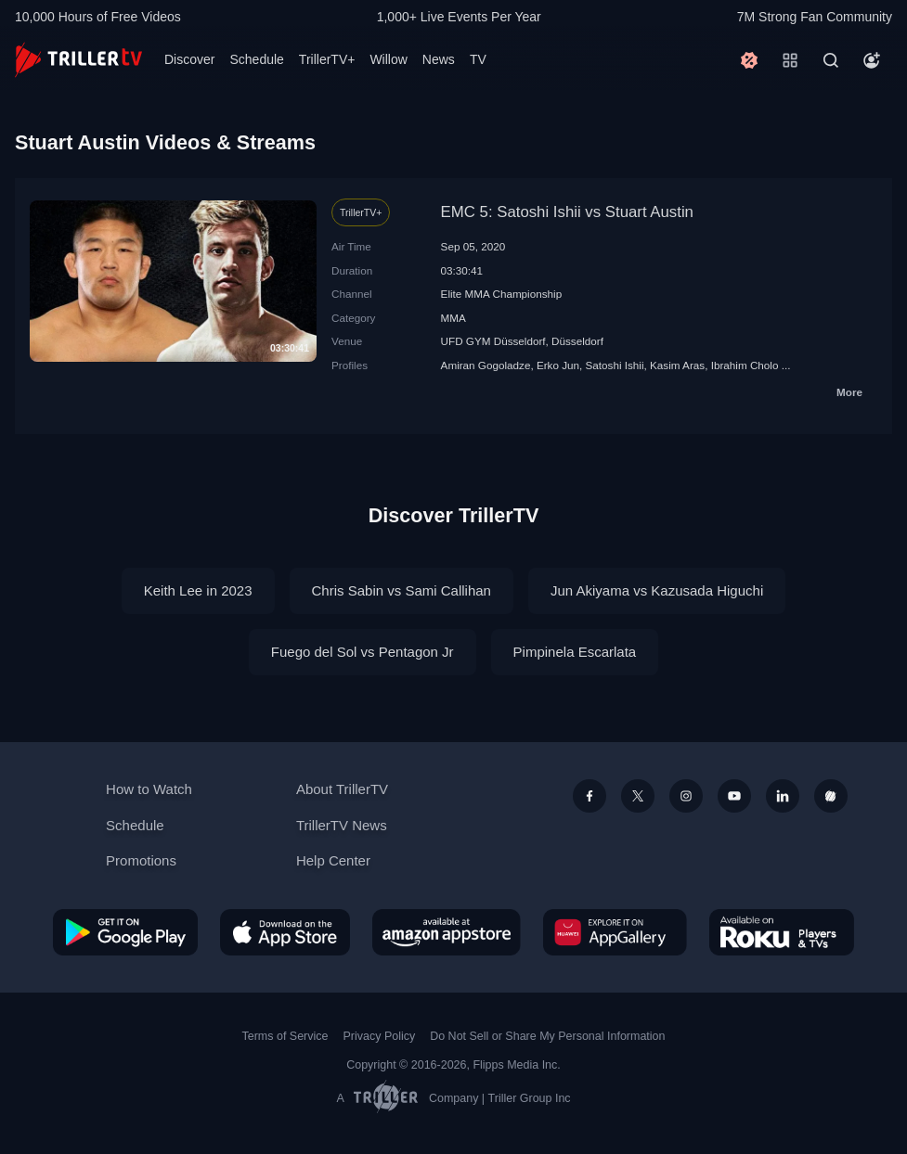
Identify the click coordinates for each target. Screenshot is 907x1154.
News (438, 59)
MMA (453, 318)
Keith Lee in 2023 (198, 590)
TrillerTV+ (327, 59)
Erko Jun (558, 365)
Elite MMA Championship (502, 294)
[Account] (871, 60)
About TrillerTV (342, 789)
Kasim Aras (677, 365)
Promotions (141, 860)
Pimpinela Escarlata (575, 652)
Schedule (256, 59)
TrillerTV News (341, 825)
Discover (189, 59)
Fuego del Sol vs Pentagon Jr (362, 652)
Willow (388, 59)
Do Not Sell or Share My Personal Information (547, 1036)
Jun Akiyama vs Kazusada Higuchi (657, 590)
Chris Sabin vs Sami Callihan (401, 590)
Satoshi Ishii (615, 365)
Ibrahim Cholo (745, 365)
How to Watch (149, 789)
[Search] (830, 60)
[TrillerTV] (78, 60)
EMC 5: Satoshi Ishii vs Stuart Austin (567, 212)
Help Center (333, 860)
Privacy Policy (379, 1036)
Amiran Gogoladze (486, 365)
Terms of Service (285, 1036)
